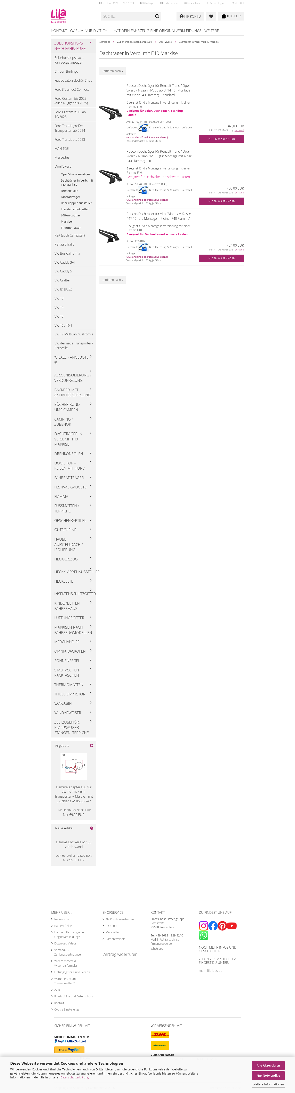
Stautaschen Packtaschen (66, 673)
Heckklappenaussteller (76, 203)
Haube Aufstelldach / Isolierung (68, 544)
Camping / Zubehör (63, 422)
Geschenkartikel (70, 520)
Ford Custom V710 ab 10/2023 (70, 114)
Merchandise (67, 641)
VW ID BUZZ (63, 289)
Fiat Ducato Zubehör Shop (73, 80)
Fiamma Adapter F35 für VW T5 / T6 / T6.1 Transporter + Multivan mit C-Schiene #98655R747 (74, 794)
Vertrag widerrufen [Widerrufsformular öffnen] (120, 954)
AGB (57, 990)
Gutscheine (65, 529)
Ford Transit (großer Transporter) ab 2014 (70, 128)
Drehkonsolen (68, 453)
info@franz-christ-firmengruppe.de (165, 942)
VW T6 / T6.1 (63, 325)
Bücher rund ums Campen (67, 407)
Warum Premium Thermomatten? (65, 981)
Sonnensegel (67, 660)
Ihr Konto (111, 926)
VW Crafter (62, 280)
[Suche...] (157, 17)
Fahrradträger (70, 197)
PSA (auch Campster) (70, 235)
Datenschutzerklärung (74, 1077)
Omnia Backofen (70, 651)
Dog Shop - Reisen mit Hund (69, 466)
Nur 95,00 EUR (74, 858)
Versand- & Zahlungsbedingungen (68, 952)
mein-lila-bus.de (210, 970)
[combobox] (112, 71)
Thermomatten (71, 228)
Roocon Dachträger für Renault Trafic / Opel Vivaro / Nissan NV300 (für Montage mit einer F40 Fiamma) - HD (158, 156)
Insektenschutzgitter (75, 209)
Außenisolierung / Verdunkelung (72, 378)
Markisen (67, 221)
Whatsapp (147, 3)
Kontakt (59, 30)
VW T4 (59, 307)
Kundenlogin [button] (215, 3)
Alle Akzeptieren (268, 1065)
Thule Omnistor (69, 694)
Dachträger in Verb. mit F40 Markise (77, 182)
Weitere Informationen (268, 1084)
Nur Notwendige (268, 1075)
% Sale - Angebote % (71, 360)
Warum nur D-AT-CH (88, 30)
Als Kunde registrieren (120, 919)
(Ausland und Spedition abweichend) (147, 137)
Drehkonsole (69, 191)
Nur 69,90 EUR (74, 812)
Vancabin (63, 703)
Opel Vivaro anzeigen (75, 174)
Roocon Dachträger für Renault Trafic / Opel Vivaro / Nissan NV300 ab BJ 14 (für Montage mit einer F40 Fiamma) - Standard (158, 90)
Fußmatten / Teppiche (66, 508)
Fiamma (61, 496)
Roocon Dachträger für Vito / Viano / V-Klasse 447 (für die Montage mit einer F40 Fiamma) (158, 216)
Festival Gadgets (70, 487)
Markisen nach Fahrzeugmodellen (73, 630)
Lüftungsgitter (70, 215)
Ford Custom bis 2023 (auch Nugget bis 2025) (71, 100)
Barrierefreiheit (64, 926)
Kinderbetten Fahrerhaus (67, 606)
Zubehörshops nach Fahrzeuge (70, 46)
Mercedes (62, 157)
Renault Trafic (64, 244)
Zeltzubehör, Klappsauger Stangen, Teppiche (71, 727)
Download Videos (65, 943)
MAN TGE (62, 148)
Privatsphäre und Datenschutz (73, 996)
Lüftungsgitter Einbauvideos (72, 972)
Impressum (61, 919)
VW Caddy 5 (63, 271)
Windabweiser (67, 712)
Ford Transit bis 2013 (70, 139)
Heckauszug (66, 559)
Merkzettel (237, 3)
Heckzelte (63, 581)
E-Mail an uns (169, 3)
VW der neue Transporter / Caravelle (74, 345)
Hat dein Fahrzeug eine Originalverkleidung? (157, 30)
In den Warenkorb (221, 139)
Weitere (211, 30)
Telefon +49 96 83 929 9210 (116, 3)
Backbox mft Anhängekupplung (72, 392)
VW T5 (59, 316)
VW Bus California (67, 253)
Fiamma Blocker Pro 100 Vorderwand (73, 844)
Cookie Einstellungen (67, 1009)
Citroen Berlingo (66, 71)
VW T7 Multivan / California (74, 334)
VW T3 (59, 298)
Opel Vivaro (63, 166)
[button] (192, 3)
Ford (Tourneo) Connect (72, 89)
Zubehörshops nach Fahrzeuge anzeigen (69, 60)
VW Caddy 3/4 (65, 262)
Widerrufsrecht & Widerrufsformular (65, 963)
